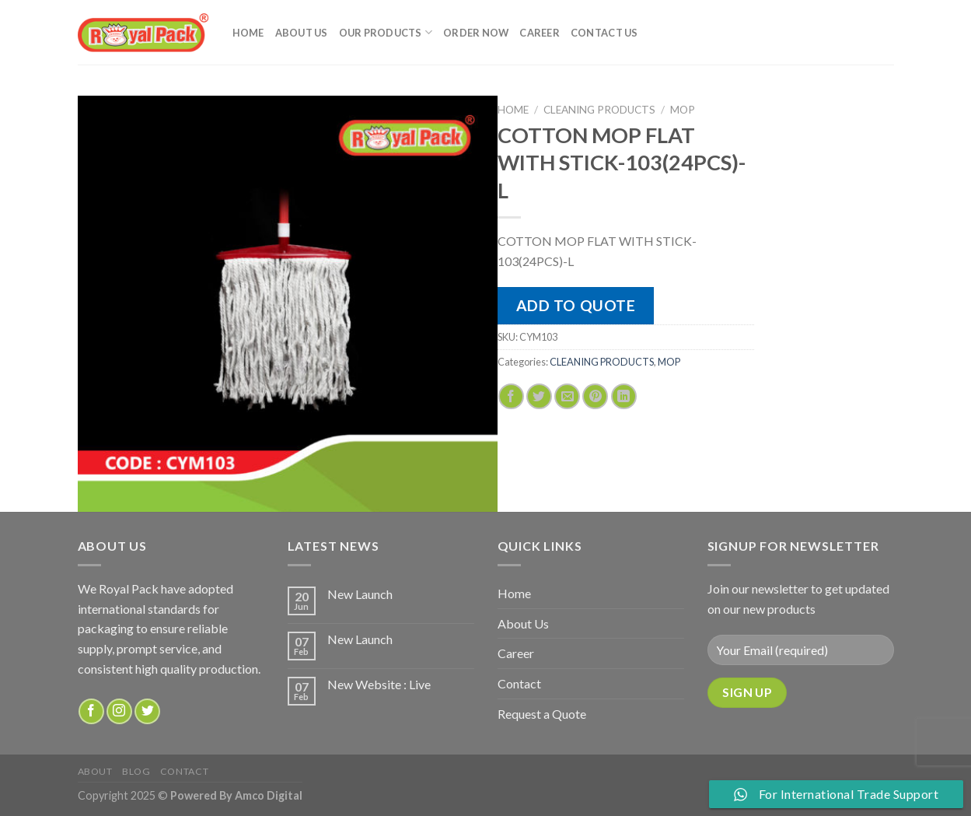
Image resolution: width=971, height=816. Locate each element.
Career (539, 32)
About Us (301, 32)
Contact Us (604, 32)
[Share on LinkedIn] (624, 396)
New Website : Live (379, 684)
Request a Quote (542, 713)
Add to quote (576, 305)
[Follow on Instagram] (119, 711)
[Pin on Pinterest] (595, 396)
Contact (519, 683)
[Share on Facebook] (511, 396)
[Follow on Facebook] (91, 711)
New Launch (360, 594)
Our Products (386, 32)
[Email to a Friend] (567, 396)
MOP (682, 109)
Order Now (475, 32)
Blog (136, 771)
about (95, 771)
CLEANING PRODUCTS (599, 109)
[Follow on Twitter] (147, 711)
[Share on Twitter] (539, 396)
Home (248, 32)
